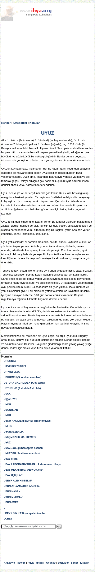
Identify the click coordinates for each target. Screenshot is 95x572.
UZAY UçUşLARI (13, 475)
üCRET (8, 518)
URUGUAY (10, 361)
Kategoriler (20, 122)
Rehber (6, 122)
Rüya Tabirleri (35, 562)
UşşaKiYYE (10, 399)
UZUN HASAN (12, 491)
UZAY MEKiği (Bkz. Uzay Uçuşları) (24, 469)
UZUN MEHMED (13, 496)
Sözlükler (63, 562)
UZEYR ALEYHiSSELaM (18, 480)
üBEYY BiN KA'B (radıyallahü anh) (24, 513)
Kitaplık (84, 562)
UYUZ (7, 442)
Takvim (21, 562)
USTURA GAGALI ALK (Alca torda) (24, 382)
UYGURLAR (11, 410)
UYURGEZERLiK (14, 431)
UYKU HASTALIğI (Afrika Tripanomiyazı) (27, 420)
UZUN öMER (11, 502)
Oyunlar (50, 562)
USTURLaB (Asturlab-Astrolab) (22, 388)
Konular (35, 122)
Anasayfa (9, 562)
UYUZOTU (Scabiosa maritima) (22, 453)
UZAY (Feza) (11, 458)
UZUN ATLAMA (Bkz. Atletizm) (22, 486)
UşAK (7, 393)
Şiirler (74, 562)
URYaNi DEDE (12, 371)
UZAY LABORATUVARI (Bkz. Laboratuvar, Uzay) (32, 464)
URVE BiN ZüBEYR (15, 366)
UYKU (7, 415)
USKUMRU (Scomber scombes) (22, 377)
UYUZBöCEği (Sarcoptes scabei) (23, 448)
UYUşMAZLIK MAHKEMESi (20, 437)
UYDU (7, 404)
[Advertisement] (47, 71)
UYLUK (8, 426)
